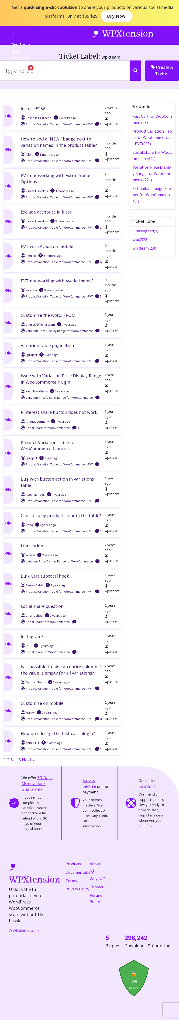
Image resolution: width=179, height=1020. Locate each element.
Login (19, 64)
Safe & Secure (89, 783)
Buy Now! (116, 16)
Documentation (79, 872)
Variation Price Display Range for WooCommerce (59, 331)
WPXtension (123, 33)
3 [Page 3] (11, 759)
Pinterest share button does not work (59, 412)
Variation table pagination (47, 345)
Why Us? (97, 878)
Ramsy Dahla (32, 585)
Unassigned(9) (145, 231)
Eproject (29, 355)
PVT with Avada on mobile (47, 246)
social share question (42, 606)
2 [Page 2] (8, 759)
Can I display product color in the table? (61, 515)
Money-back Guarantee (37, 783)
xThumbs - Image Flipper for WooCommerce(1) (152, 195)
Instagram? (32, 636)
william (28, 555)
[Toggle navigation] (11, 34)
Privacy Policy (77, 889)
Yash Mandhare (34, 391)
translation (32, 545)
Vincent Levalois (34, 191)
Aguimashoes (33, 495)
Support (146, 786)
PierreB (28, 256)
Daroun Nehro (33, 682)
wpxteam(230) (145, 248)
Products (73, 863)
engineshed (32, 616)
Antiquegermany (35, 422)
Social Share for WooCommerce (48, 428)
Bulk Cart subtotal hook (45, 576)
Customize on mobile (42, 703)
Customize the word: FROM (48, 315)
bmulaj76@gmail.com (38, 325)
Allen (27, 155)
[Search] (65, 70)
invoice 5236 (33, 108)
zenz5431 (30, 743)
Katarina (29, 290)
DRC (26, 646)
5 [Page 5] (19, 759)
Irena (27, 525)
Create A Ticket (162, 70)
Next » (28, 759)
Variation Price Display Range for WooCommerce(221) (152, 173)
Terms (71, 880)
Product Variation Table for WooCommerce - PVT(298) (152, 137)
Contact (96, 887)
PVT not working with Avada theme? (57, 281)
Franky (27, 713)
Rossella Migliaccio (36, 118)
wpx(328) (140, 239)
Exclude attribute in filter (46, 212)
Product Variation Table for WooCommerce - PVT (59, 124)
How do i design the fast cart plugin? (58, 733)
